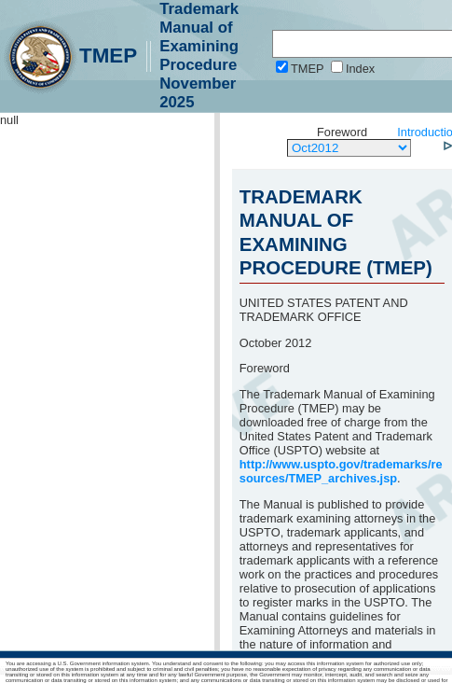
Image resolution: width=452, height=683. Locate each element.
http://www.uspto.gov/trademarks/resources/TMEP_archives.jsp (341, 471)
